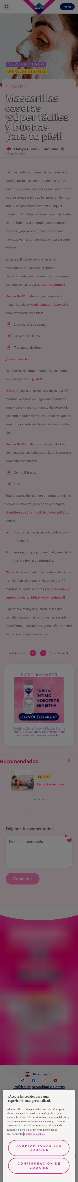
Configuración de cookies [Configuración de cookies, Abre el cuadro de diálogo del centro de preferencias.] (39, 1165)
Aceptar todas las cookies (39, 1148)
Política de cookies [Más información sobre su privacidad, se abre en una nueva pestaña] (34, 1133)
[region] (39, 1136)
